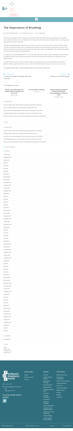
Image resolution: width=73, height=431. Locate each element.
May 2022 (6, 171)
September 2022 (7, 160)
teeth (48, 70)
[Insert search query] (36, 125)
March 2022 (6, 177)
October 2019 (7, 258)
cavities (13, 70)
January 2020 (7, 249)
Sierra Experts (37, 428)
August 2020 (6, 230)
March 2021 (6, 210)
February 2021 (7, 213)
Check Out (59, 400)
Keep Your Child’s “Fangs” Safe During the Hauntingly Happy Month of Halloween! (23, 107)
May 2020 (6, 238)
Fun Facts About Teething (36, 92)
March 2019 (6, 277)
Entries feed (6, 351)
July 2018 (6, 300)
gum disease (27, 70)
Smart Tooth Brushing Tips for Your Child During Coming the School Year (20, 110)
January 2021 (7, 216)
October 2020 (7, 224)
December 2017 (7, 316)
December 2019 (7, 252)
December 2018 (7, 286)
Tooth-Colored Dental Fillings (47, 421)
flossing (22, 70)
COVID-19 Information (63, 384)
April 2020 (6, 241)
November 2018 (7, 288)
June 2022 (6, 168)
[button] (36, 22)
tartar (45, 70)
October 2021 (7, 191)
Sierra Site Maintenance (12, 36)
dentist (17, 70)
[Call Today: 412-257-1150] (10, 4)
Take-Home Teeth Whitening (48, 415)
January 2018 (7, 314)
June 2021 (6, 202)
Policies (59, 395)
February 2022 (7, 179)
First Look (59, 388)
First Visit (46, 396)
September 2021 (7, 193)
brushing (8, 70)
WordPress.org (7, 355)
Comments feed (7, 353)
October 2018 (7, 291)
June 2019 (6, 269)
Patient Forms (61, 393)
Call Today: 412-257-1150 (13, 4)
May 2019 (6, 272)
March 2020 (6, 244)
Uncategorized (41, 36)
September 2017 (7, 325)
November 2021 (7, 188)
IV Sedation (46, 402)
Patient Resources (62, 378)
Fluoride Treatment (46, 399)
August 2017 (6, 328)
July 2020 (6, 232)
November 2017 (7, 319)
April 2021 (6, 207)
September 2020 (7, 227)
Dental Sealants (47, 388)
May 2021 (6, 205)
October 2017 (7, 322)
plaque (38, 70)
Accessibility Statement (66, 428)
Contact (26, 382)
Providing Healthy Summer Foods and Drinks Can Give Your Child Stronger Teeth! (22, 116)
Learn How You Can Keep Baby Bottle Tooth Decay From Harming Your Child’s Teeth (23, 113)
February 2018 (7, 311)
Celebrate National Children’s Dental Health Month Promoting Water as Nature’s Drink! (59, 95)
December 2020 (7, 218)
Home (26, 378)
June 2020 (6, 235)
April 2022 (6, 174)
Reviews (59, 398)
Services (45, 378)
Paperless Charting (46, 405)
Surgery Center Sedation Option (48, 411)
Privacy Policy (51, 428)
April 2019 (6, 274)
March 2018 (6, 308)
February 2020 (7, 246)
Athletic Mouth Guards (47, 380)
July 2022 (6, 165)
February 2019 (7, 280)
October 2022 (7, 157)
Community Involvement (60, 380)
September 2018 (7, 294)
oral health (33, 70)
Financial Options (61, 386)
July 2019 (6, 266)
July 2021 (6, 199)
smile (41, 70)
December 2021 (7, 185)
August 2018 (6, 297)
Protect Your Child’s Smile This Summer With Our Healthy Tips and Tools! (14, 94)
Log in (5, 350)
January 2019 (7, 283)
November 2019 (7, 255)
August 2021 (6, 196)
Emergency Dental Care (48, 393)
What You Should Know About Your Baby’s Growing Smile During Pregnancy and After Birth (25, 119)
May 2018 (6, 302)
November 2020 (7, 221)
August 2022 (6, 163)
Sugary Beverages (48, 408)
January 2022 (7, 182)
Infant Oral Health (62, 391)
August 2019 (6, 263)
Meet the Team (28, 380)
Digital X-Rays (47, 390)
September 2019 (7, 260)
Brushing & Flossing (46, 384)
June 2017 (6, 333)
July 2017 (6, 330)
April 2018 (6, 305)
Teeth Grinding (47, 418)
